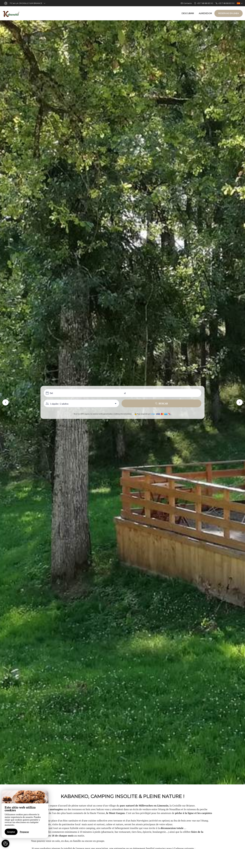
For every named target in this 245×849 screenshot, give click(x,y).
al (125, 393)
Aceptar (11, 831)
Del (51, 393)
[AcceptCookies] (5, 843)
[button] (5, 402)
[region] (25, 814)
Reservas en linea (228, 13)
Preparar (24, 831)
